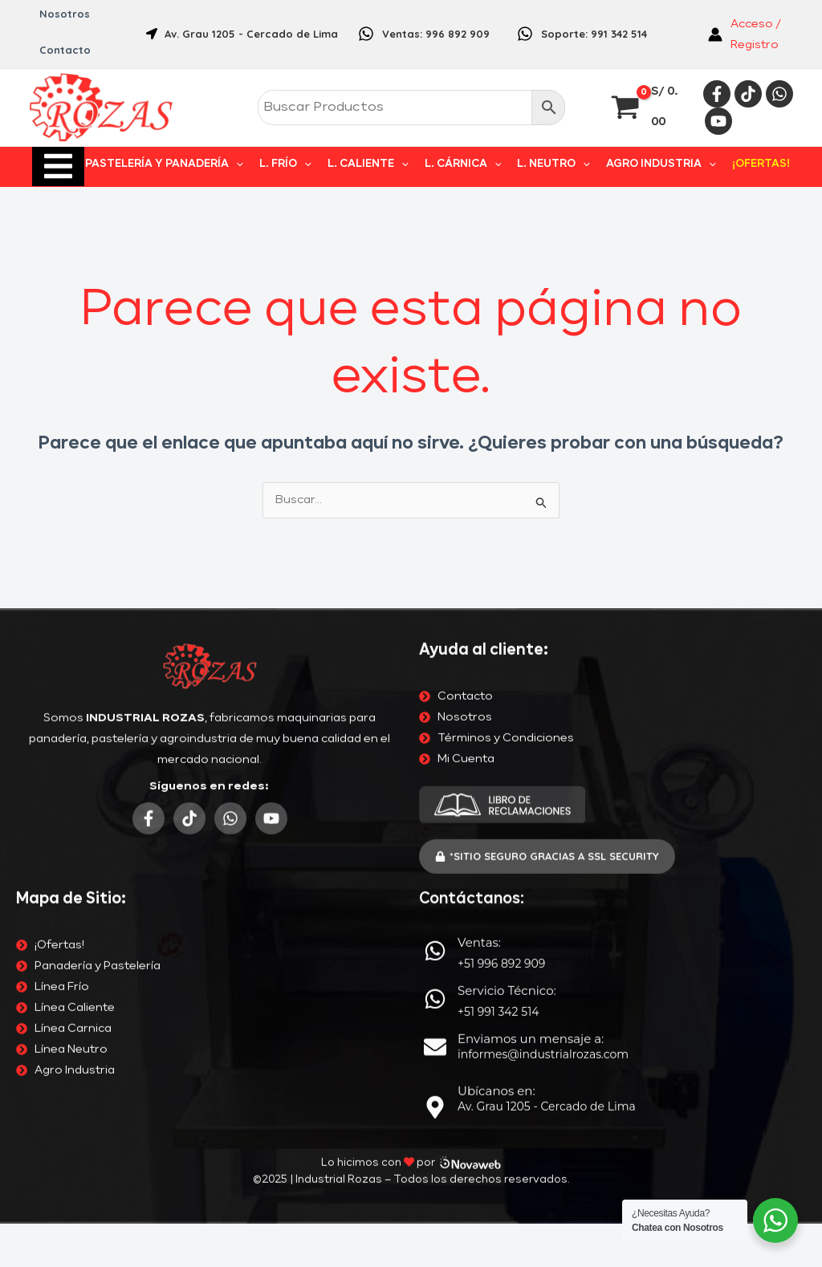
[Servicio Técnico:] (435, 633)
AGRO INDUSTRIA (666, 164)
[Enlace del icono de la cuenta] (751, 34)
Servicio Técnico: (507, 624)
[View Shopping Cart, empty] (646, 108)
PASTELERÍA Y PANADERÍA (185, 164)
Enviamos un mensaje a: (531, 672)
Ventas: (479, 576)
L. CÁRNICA (474, 164)
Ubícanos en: (496, 725)
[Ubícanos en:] (435, 741)
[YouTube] (718, 121)
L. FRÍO (303, 164)
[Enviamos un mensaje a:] (435, 681)
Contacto (64, 49)
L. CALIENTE (382, 164)
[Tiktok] (748, 94)
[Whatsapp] (779, 94)
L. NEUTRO (561, 164)
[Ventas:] (435, 585)
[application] (257, 164)
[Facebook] (716, 94)
